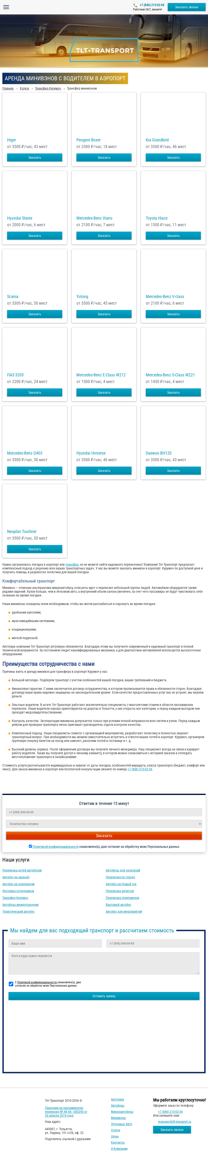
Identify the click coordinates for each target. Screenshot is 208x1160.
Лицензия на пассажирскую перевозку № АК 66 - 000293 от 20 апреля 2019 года (66, 1111)
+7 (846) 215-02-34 (151, 5)
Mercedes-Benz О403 (24, 453)
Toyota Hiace (157, 218)
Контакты (118, 1142)
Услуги (115, 1130)
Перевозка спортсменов (122, 898)
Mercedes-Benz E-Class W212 (101, 375)
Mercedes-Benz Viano (94, 218)
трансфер (72, 564)
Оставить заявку (104, 996)
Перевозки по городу (120, 877)
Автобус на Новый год (121, 884)
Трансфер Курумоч (15, 898)
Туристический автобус (18, 911)
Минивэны (118, 1118)
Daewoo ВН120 (159, 453)
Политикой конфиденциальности (56, 847)
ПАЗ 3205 (15, 375)
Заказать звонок (186, 7)
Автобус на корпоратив (18, 884)
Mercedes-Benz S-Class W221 (170, 375)
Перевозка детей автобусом (22, 870)
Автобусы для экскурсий (123, 870)
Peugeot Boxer (88, 140)
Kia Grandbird (157, 140)
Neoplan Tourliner (21, 531)
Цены (115, 1136)
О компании (119, 1149)
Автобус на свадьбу (16, 877)
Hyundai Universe (91, 453)
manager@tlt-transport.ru (174, 1122)
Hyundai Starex (19, 218)
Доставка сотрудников (18, 891)
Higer (11, 140)
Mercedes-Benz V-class (165, 296)
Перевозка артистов (120, 891)
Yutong (82, 296)
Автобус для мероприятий (124, 911)
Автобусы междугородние (20, 905)
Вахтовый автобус (118, 905)
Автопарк (117, 1099)
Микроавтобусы (122, 1112)
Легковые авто (121, 1124)
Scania (12, 296)
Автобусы (117, 1105)
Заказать (34, 157)
